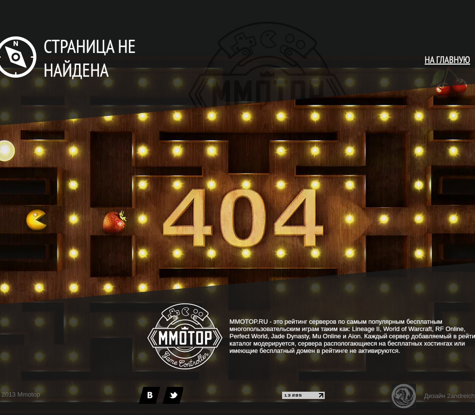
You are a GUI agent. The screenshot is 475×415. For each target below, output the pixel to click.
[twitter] (172, 395)
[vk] (149, 395)
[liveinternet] (303, 396)
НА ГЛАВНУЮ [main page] (447, 59)
